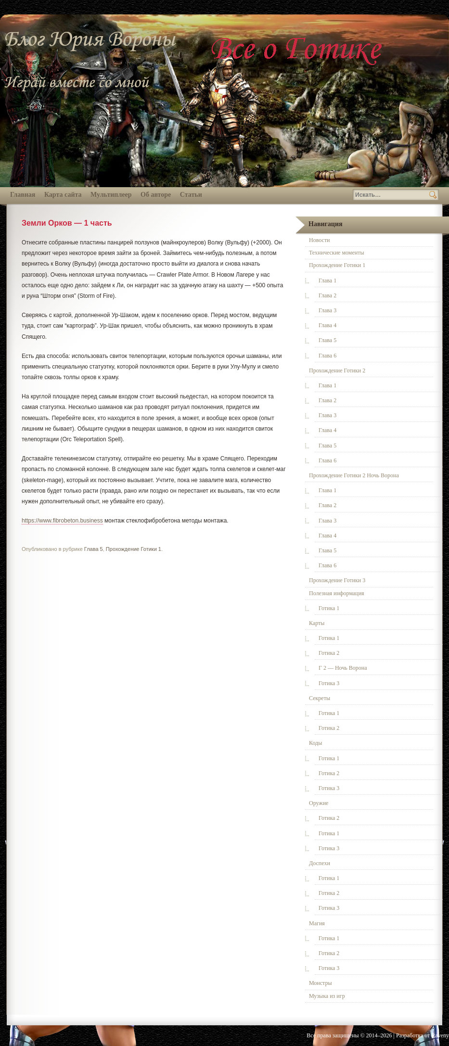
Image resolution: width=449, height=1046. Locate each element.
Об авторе (156, 194)
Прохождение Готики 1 (133, 549)
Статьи (191, 194)
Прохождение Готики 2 (337, 370)
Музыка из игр (327, 996)
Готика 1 (329, 608)
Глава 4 (327, 325)
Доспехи (319, 863)
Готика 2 (329, 653)
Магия (317, 923)
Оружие (318, 803)
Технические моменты (336, 252)
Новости (319, 240)
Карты (316, 623)
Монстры (320, 983)
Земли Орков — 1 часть (67, 223)
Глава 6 (327, 355)
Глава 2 (327, 295)
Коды (315, 743)
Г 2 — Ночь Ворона (343, 667)
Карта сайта (63, 194)
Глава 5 (93, 549)
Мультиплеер (110, 194)
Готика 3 (329, 683)
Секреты (319, 698)
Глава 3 (327, 310)
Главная (22, 194)
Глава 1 (327, 280)
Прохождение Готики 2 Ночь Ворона (354, 475)
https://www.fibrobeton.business (62, 520)
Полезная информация (336, 593)
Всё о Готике (298, 49)
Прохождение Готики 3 (337, 580)
